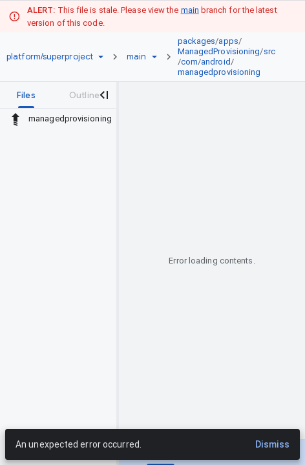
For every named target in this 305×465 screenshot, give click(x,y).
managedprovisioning (219, 72)
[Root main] (136, 57)
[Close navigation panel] (103, 95)
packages (197, 41)
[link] (230, 57)
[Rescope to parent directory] (15, 119)
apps (228, 41)
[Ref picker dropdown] (154, 57)
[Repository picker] (101, 57)
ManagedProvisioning (219, 51)
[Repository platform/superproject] (50, 57)
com (189, 62)
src (269, 51)
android (216, 62)
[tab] (26, 95)
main (190, 10)
